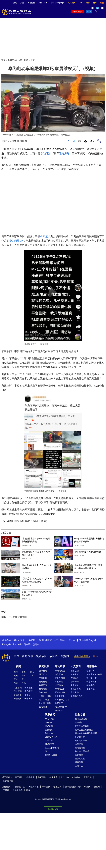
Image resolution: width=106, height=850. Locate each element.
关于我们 (19, 777)
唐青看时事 (60, 696)
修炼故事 (79, 762)
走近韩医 (91, 689)
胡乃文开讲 (92, 678)
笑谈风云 (75, 674)
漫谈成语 (75, 685)
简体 (45, 3)
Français (6, 644)
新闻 (18, 666)
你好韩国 (49, 726)
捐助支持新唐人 (82, 656)
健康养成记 (92, 681)
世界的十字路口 (62, 699)
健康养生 (92, 666)
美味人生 (49, 733)
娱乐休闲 (50, 714)
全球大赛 (28, 698)
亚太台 (71, 640)
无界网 (6, 790)
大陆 (20, 60)
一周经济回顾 (45, 696)
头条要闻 (18, 688)
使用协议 (53, 777)
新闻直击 (43, 685)
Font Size (92, 141)
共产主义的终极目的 (84, 730)
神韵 (15, 3)
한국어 (36, 644)
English (92, 640)
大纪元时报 (34, 787)
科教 (24, 683)
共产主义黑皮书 (82, 751)
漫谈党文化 (80, 758)
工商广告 (79, 766)
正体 (40, 3)
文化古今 (75, 692)
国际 (16, 672)
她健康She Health (94, 674)
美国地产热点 (77, 696)
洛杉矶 (32, 640)
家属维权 (40, 491)
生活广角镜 (50, 719)
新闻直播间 (78, 12)
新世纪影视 (17, 790)
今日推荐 (28, 691)
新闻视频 (44, 666)
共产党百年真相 (82, 726)
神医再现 (91, 685)
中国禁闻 (43, 678)
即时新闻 (18, 691)
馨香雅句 (75, 681)
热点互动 (59, 674)
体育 (32, 675)
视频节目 (41, 656)
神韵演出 (18, 698)
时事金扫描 (60, 678)
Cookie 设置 (53, 809)
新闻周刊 (43, 689)
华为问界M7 (47, 153)
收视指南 (30, 777)
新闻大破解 (60, 689)
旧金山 (62, 640)
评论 (16, 679)
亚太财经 (43, 707)
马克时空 (59, 703)
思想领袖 (59, 685)
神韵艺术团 (20, 787)
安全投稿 (65, 777)
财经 (24, 679)
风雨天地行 (80, 748)
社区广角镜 (44, 699)
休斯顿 (48, 640)
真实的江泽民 (81, 740)
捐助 (88, 3)
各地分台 (31, 3)
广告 (80, 3)
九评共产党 (80, 737)
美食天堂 (49, 730)
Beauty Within (51, 737)
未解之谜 (75, 671)
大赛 (22, 3)
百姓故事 (79, 755)
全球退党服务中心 (73, 787)
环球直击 (43, 674)
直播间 (64, 656)
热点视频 (28, 688)
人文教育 (76, 666)
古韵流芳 (75, 678)
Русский (17, 644)
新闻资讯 (12, 60)
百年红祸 (79, 744)
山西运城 (45, 236)
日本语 (27, 644)
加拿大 (23, 640)
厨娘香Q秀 (49, 744)
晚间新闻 (43, 681)
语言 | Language (57, 3)
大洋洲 (40, 640)
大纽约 (15, 640)
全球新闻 (43, 671)
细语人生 (59, 710)
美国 (16, 675)
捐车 (95, 3)
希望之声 (57, 787)
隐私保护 (42, 777)
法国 (55, 640)
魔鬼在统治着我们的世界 (86, 733)
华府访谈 (43, 692)
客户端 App (8, 781)
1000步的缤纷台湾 (52, 749)
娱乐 (32, 672)
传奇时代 (79, 722)
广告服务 (76, 777)
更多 (28, 790)
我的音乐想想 (51, 755)
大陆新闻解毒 (61, 707)
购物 (102, 3)
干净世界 (46, 787)
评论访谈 (60, 666)
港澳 (24, 672)
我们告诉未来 (81, 719)
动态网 (97, 787)
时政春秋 (59, 681)
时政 (26, 60)
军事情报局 (60, 692)
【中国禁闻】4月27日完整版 (87, 552)
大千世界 (49, 740)
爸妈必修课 (76, 689)
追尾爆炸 (64, 153)
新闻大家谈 (60, 671)
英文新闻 (71, 3)
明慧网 (87, 787)
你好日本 (49, 722)
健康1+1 (90, 671)
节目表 (53, 656)
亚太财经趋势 (45, 703)
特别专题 (80, 714)
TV (90, 12)
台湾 (24, 675)
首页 (3, 60)
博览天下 (18, 695)
